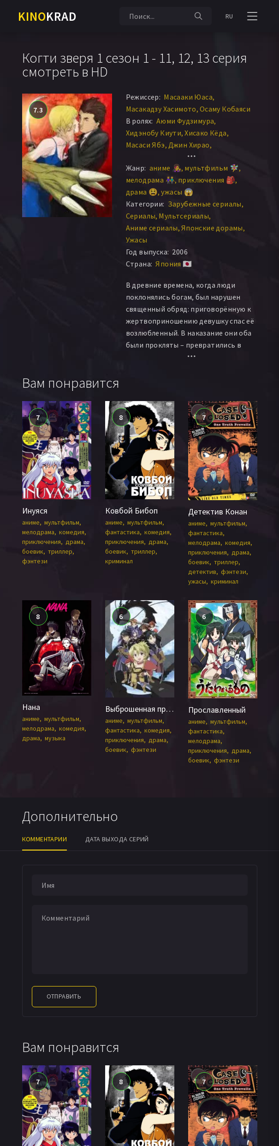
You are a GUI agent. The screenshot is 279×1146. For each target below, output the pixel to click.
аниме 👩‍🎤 (165, 167)
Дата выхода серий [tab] (117, 839)
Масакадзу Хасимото (161, 108)
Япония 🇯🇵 (173, 263)
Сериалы (141, 215)
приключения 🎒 (206, 179)
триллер (60, 551)
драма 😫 (142, 191)
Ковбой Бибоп (131, 510)
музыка (55, 738)
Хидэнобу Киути (154, 132)
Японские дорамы (212, 227)
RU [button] (229, 16)
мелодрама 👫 (150, 179)
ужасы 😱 (177, 191)
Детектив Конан (217, 511)
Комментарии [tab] (44, 839)
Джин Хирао (189, 144)
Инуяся (34, 510)
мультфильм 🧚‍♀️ (211, 167)
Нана (31, 707)
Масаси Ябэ (145, 144)
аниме (31, 522)
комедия (71, 532)
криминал (119, 561)
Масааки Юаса (188, 96)
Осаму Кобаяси (225, 108)
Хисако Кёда (205, 132)
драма (74, 542)
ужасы (197, 581)
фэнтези (34, 561)
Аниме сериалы (152, 227)
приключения (41, 542)
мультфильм (61, 522)
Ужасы (137, 239)
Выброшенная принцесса (150, 708)
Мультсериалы (184, 215)
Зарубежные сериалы (205, 203)
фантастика (122, 532)
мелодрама (38, 532)
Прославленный (217, 709)
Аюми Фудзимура (185, 120)
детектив (202, 571)
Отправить (64, 996)
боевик (32, 551)
